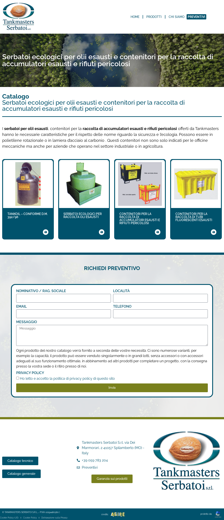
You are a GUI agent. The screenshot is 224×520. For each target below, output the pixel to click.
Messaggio (26, 322)
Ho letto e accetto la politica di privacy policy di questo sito (67, 378)
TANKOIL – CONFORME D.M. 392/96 (27, 215)
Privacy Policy (30, 373)
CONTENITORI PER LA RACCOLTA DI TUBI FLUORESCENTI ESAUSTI (193, 217)
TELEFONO (122, 307)
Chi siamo (176, 17)
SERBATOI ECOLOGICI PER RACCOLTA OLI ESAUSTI (82, 215)
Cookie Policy (30, 518)
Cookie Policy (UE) (9, 518)
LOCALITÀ (121, 291)
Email (21, 307)
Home (135, 17)
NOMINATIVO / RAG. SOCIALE (41, 291)
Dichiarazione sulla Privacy (54, 518)
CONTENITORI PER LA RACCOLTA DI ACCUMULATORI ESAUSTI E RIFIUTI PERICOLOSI (139, 218)
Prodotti (154, 17)
